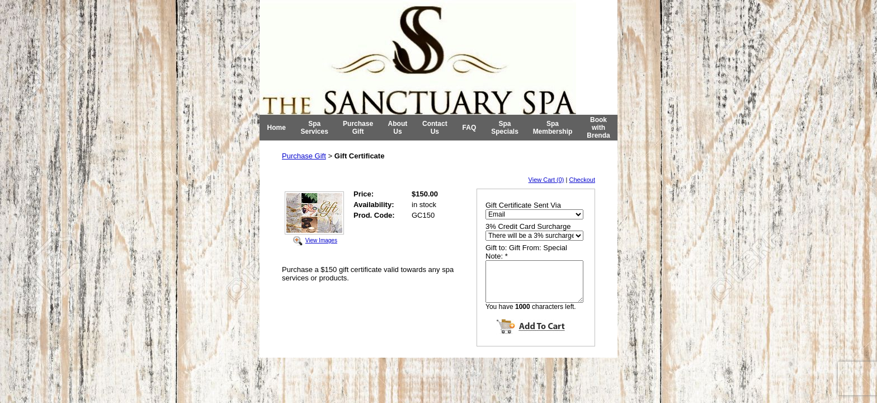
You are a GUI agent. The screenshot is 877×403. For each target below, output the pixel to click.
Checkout (582, 179)
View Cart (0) (546, 179)
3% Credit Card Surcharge (527, 226)
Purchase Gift (358, 127)
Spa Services (314, 127)
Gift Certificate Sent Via (523, 205)
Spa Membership (553, 127)
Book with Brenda (598, 127)
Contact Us (434, 127)
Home (276, 128)
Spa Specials (504, 127)
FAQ (470, 128)
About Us (398, 127)
